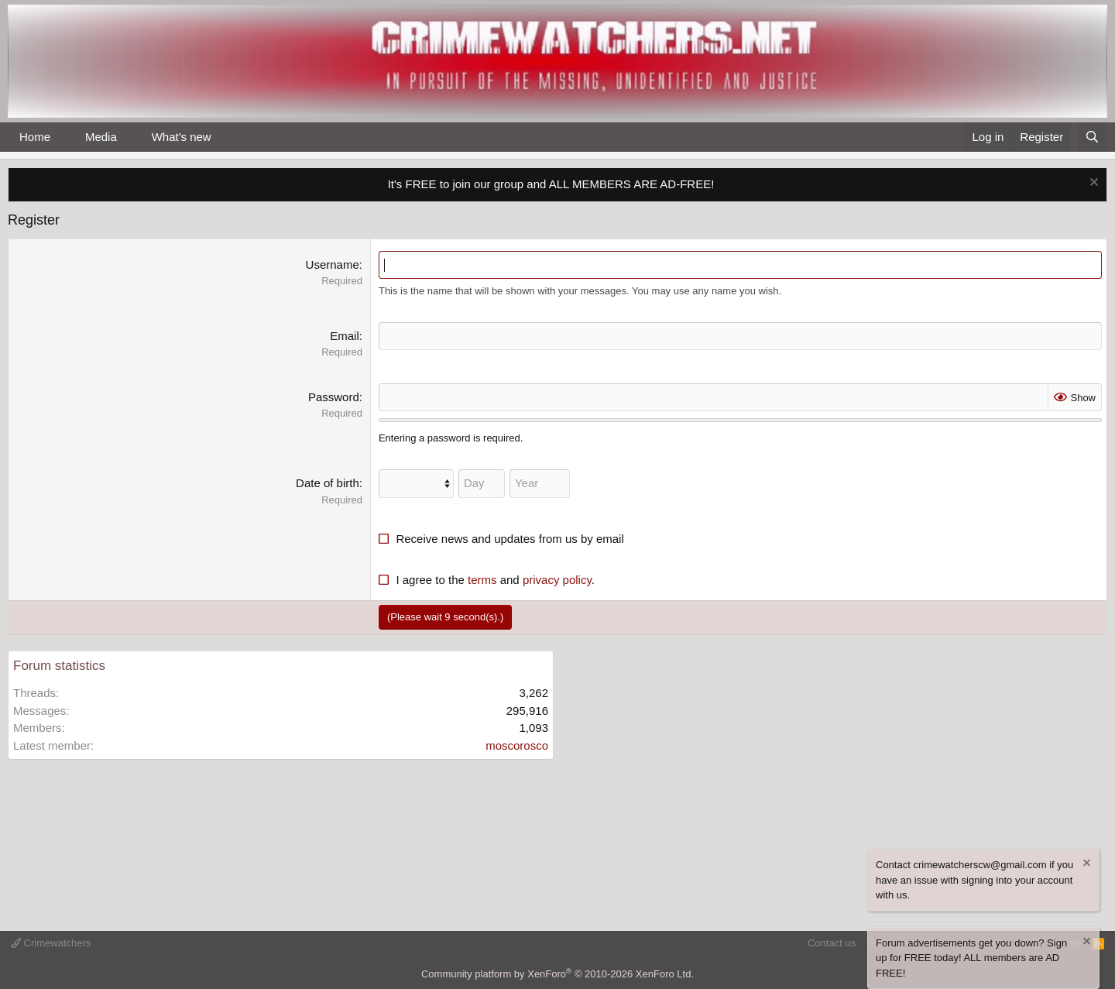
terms (482, 579)
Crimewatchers (51, 943)
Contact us (832, 943)
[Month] (416, 483)
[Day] (481, 483)
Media (101, 136)
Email (344, 335)
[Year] (539, 483)
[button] (63, 137)
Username (332, 264)
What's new (181, 136)
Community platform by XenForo (557, 974)
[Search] (1092, 137)
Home (34, 136)
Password (333, 396)
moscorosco (516, 745)
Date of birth (327, 482)
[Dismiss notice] (1092, 184)
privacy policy (557, 579)
